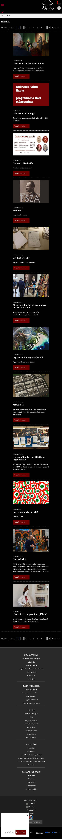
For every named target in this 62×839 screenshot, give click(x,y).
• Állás (31, 717)
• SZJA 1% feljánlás (31, 789)
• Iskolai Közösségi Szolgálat (31, 659)
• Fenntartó (31, 775)
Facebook (32, 804)
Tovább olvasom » (20, 76)
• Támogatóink (31, 786)
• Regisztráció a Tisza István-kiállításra (31, 669)
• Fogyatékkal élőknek (31, 700)
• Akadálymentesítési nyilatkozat (31, 755)
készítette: (39, 833)
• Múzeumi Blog (31, 737)
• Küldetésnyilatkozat (31, 724)
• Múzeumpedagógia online (31, 703)
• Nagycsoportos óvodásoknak (31, 693)
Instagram (32, 810)
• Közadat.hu (31, 765)
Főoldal (3, 15)
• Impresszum (31, 751)
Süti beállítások (9, 832)
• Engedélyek (31, 782)
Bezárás (26, 816)
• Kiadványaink (31, 734)
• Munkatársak (31, 727)
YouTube (32, 807)
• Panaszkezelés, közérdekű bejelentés (31, 758)
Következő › (56, 28)
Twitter (32, 813)
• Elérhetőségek (31, 672)
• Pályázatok (31, 779)
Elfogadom (20, 832)
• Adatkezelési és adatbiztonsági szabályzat (31, 761)
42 (49, 28)
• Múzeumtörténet (31, 720)
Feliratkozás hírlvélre (32, 822)
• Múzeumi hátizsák (31, 665)
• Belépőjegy (31, 679)
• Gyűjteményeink (31, 731)
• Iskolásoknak (31, 696)
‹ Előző (12, 28)
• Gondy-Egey (31, 748)
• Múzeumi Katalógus (31, 714)
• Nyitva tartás (31, 676)
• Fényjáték (31, 662)
